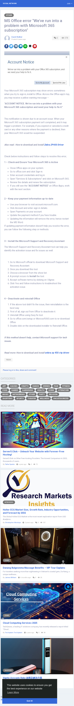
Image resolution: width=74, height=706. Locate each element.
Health (40, 390)
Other (9, 15)
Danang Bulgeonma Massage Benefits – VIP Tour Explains (34, 567)
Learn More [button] (13, 692)
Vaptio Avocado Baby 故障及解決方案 (22, 678)
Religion (53, 394)
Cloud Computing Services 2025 (20, 623)
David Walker (16, 37)
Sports (20, 398)
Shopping (7, 398)
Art (4, 386)
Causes (13, 386)
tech (8, 360)
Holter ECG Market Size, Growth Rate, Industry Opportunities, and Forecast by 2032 (36, 511)
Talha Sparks (10, 464)
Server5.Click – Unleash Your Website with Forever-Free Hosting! (33, 453)
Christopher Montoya (13, 522)
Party (42, 394)
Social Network (10, 3)
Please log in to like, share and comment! (19, 370)
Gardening (27, 390)
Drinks (46, 386)
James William (10, 577)
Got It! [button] (30, 701)
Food (4, 390)
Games (14, 390)
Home (51, 390)
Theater (32, 398)
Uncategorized (61, 398)
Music (5, 394)
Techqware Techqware (13, 633)
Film (56, 386)
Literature (63, 390)
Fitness (66, 386)
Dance (36, 386)
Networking (19, 394)
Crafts (24, 386)
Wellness (44, 398)
